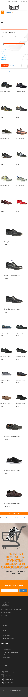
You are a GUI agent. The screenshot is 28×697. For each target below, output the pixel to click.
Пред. (7, 517)
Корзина (8, 12)
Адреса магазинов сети (8, 638)
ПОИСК (8, 1)
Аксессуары (3, 71)
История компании (7, 649)
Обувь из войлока (12, 71)
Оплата (4, 630)
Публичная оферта (7, 654)
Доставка (4, 627)
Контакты (14, 1)
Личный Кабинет (23, 1)
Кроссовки (18, 161)
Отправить (24, 590)
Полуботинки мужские (5, 91)
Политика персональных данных (10, 652)
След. (25, 517)
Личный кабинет (6, 657)
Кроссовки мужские (4, 138)
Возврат (4, 633)
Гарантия (4, 625)
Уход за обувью (6, 635)
